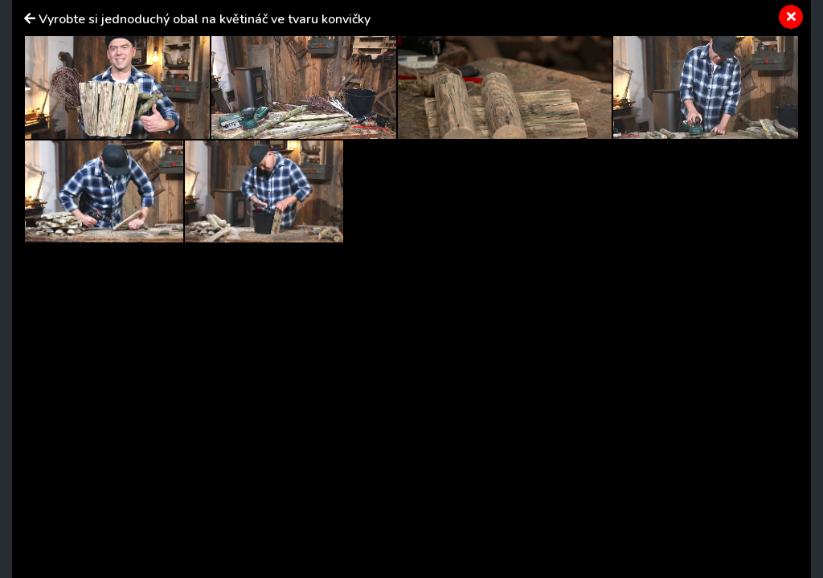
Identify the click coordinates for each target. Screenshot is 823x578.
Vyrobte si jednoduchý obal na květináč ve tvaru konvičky (205, 19)
